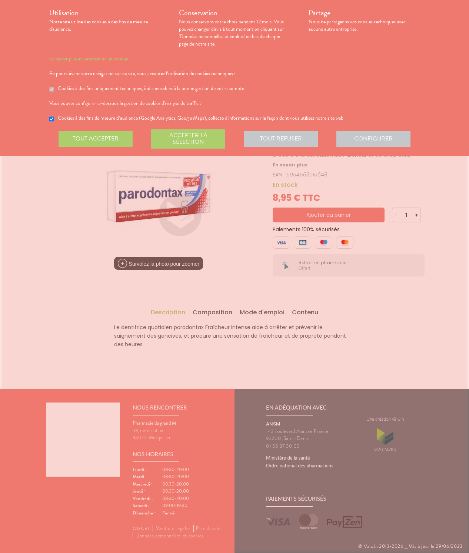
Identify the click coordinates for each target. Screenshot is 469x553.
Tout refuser (281, 138)
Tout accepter (96, 138)
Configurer (373, 138)
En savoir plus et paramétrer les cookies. (89, 59)
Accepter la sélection (188, 138)
